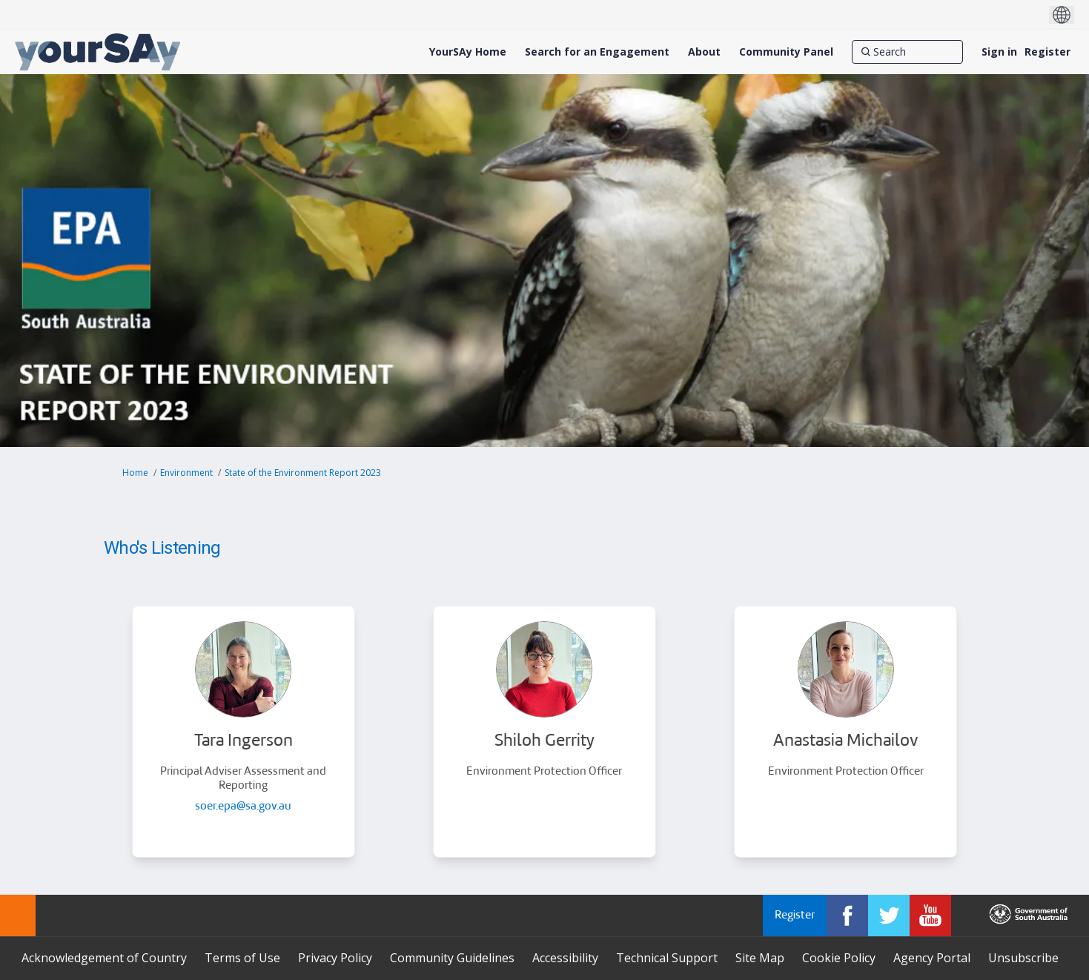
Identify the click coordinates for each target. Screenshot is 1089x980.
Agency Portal (931, 958)
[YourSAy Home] (468, 51)
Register (1047, 51)
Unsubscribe (1023, 958)
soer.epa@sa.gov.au (243, 806)
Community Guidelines (452, 958)
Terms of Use (242, 958)
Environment (186, 472)
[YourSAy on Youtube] (930, 915)
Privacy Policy (335, 958)
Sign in (999, 51)
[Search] (907, 52)
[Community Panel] (786, 51)
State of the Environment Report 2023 (303, 472)
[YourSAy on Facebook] (847, 915)
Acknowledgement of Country (104, 958)
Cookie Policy (838, 958)
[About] (704, 51)
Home (135, 472)
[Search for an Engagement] (597, 51)
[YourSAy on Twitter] (889, 915)
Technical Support (667, 958)
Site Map (759, 958)
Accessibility (565, 958)
